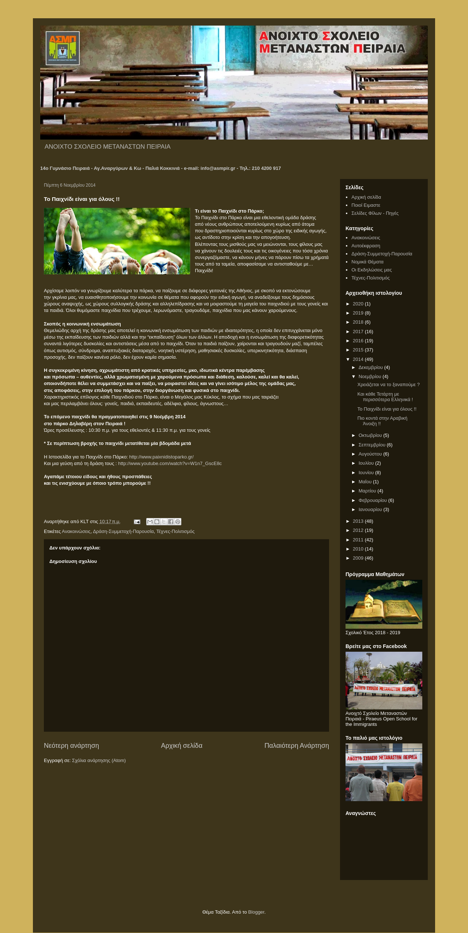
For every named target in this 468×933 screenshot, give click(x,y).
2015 (359, 350)
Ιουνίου (367, 472)
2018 (359, 322)
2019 (359, 313)
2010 (359, 549)
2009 (359, 558)
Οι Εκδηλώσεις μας (371, 270)
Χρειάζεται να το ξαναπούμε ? (388, 384)
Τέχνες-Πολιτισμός (175, 531)
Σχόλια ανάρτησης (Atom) (99, 760)
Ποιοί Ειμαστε (365, 205)
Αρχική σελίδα (181, 745)
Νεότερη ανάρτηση (71, 745)
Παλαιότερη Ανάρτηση (296, 745)
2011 (359, 539)
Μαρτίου (368, 491)
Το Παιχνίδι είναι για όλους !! (386, 409)
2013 (359, 521)
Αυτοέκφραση (365, 245)
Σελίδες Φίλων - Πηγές (375, 213)
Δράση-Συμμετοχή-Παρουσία (123, 531)
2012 (359, 530)
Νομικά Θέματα (367, 261)
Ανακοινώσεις (76, 531)
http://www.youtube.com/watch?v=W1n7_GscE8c (170, 463)
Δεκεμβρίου (371, 367)
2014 (359, 359)
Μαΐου (366, 481)
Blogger (256, 912)
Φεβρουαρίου (373, 500)
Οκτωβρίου (371, 435)
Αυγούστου (371, 454)
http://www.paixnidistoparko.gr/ (161, 457)
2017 (359, 331)
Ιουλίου (367, 463)
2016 (359, 340)
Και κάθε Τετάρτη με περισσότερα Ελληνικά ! (385, 397)
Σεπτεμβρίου (373, 445)
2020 (359, 303)
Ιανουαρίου (371, 509)
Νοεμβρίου (371, 376)
